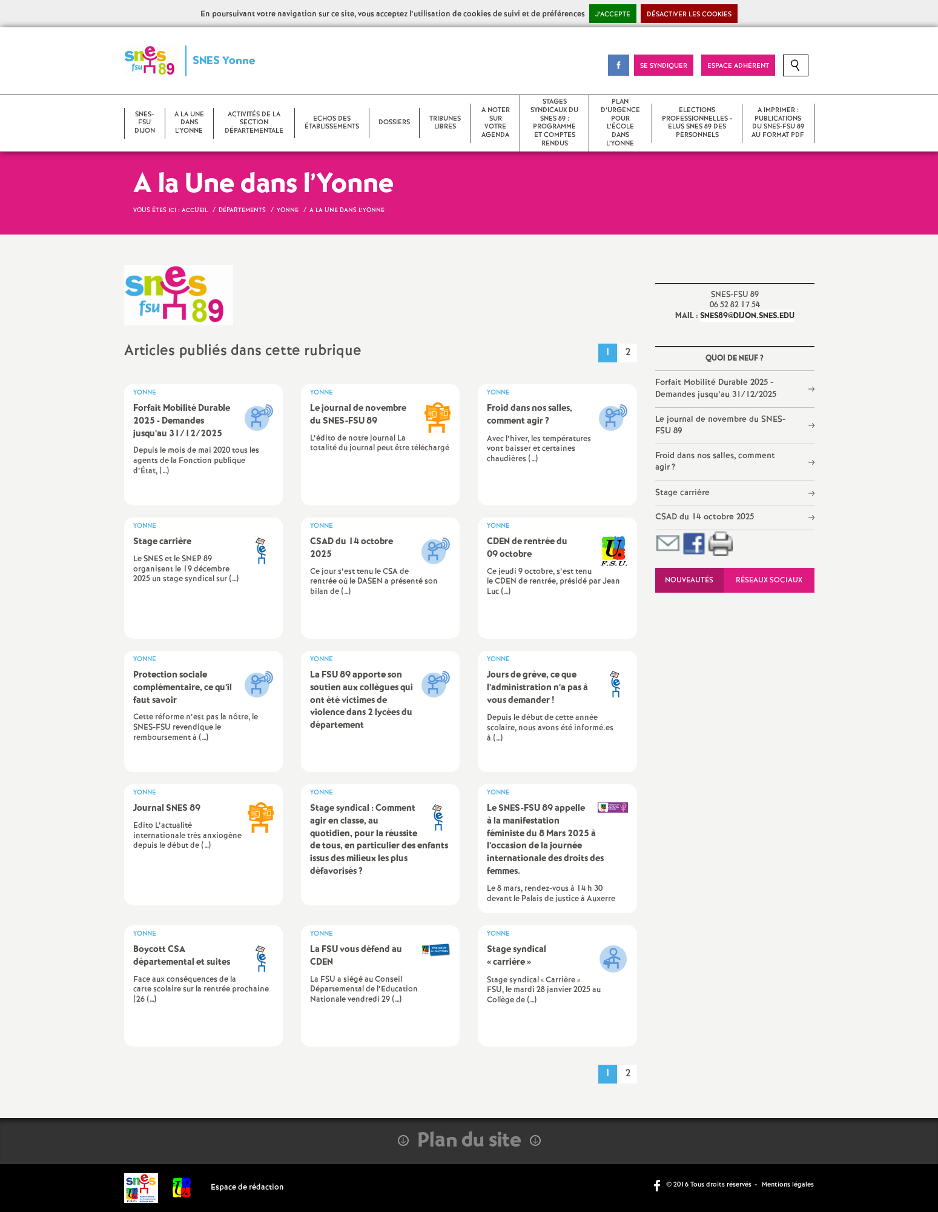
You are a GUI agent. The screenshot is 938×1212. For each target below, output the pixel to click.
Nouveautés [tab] (689, 580)
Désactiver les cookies (689, 14)
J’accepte (612, 14)
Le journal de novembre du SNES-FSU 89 (720, 425)
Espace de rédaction (247, 1187)
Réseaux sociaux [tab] (769, 580)
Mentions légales (788, 1185)
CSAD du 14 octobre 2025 (704, 517)
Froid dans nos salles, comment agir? (715, 462)
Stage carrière (682, 493)
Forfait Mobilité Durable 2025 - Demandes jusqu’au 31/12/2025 (715, 388)
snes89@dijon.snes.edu (747, 316)
